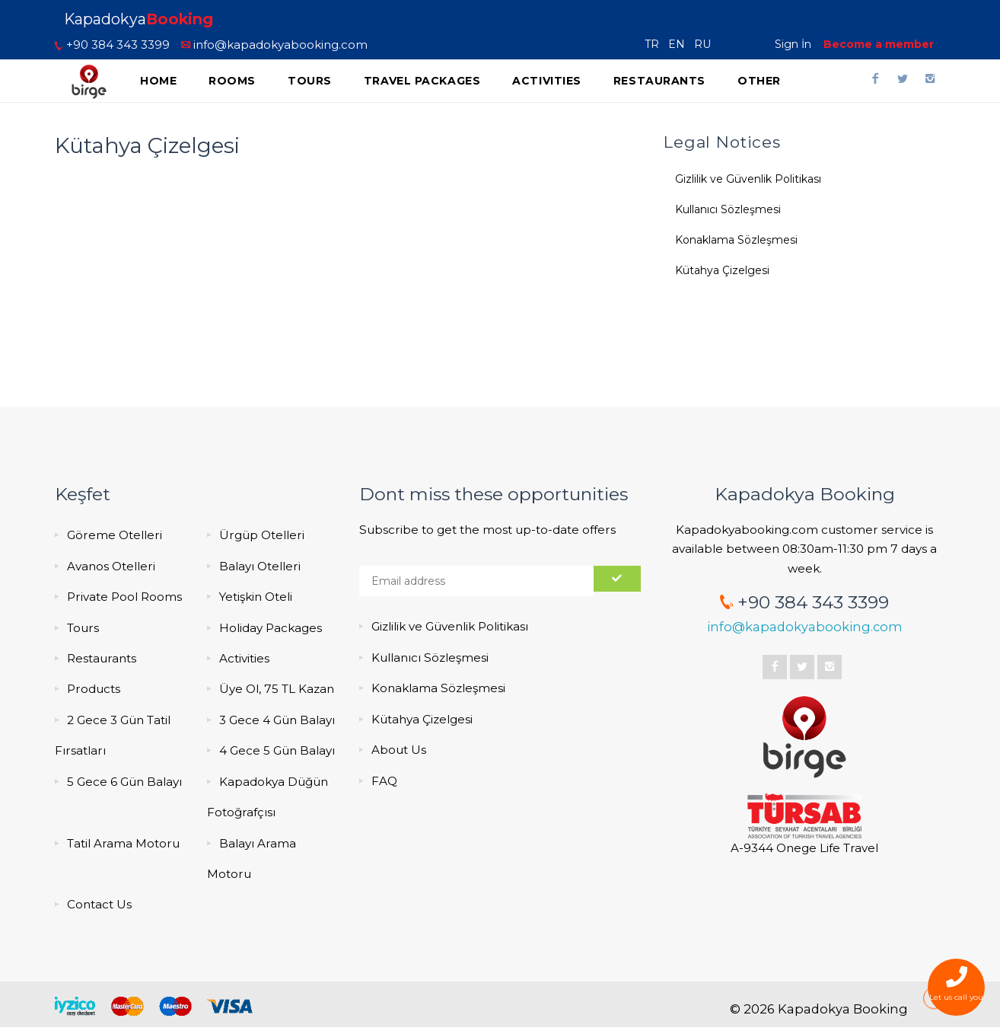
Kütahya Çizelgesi (722, 270)
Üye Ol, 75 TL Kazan (276, 688)
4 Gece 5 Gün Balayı (277, 750)
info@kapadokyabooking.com (274, 44)
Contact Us (99, 904)
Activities (546, 81)
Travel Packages (422, 81)
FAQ (384, 781)
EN (679, 44)
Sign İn (793, 44)
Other (759, 81)
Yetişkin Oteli (255, 596)
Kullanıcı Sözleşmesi (728, 209)
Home (158, 81)
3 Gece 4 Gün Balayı (277, 720)
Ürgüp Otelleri (261, 535)
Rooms (232, 81)
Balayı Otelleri (260, 566)
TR (655, 44)
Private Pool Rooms (124, 596)
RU (705, 44)
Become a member (878, 44)
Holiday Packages (270, 628)
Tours (310, 81)
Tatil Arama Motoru (123, 843)
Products (93, 688)
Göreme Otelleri (114, 535)
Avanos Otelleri (111, 566)
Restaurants (659, 81)
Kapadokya (138, 19)
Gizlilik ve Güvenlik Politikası (748, 179)
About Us (398, 749)
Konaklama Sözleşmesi (736, 240)
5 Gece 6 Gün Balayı (124, 781)
